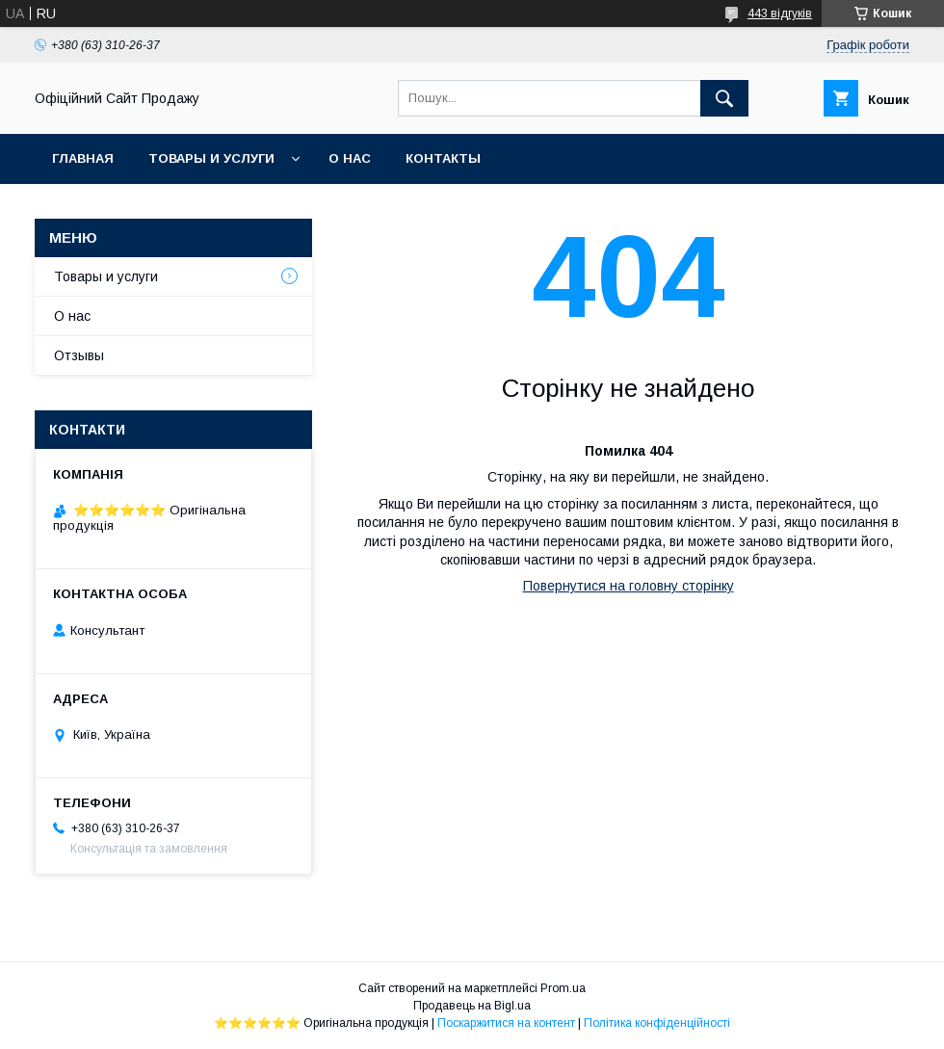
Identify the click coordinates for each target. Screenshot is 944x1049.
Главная (83, 158)
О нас (349, 158)
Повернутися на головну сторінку (628, 585)
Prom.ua (563, 988)
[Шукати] (724, 98)
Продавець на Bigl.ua (472, 1005)
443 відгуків (779, 13)
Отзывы (79, 355)
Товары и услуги (211, 158)
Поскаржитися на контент (506, 1023)
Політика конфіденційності (657, 1023)
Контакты (443, 158)
